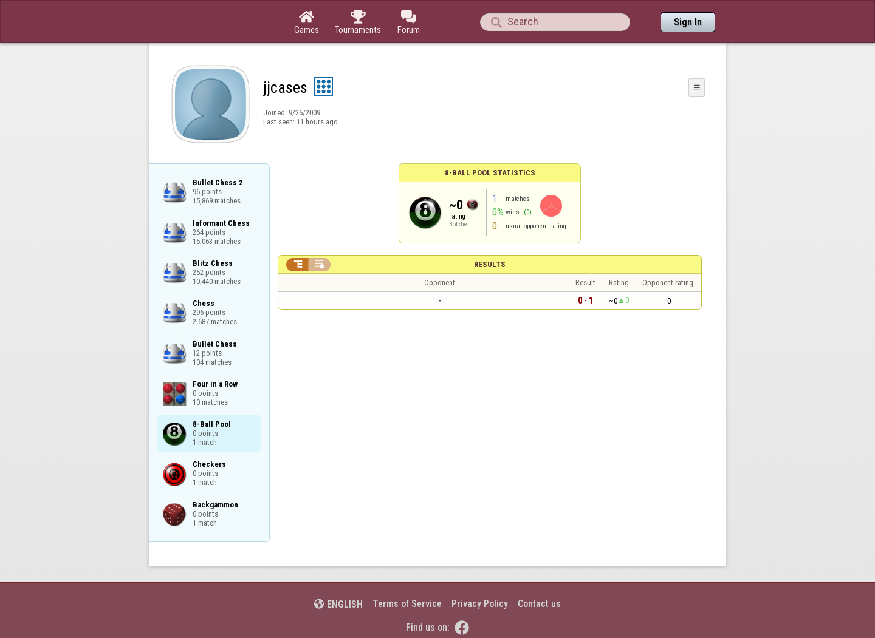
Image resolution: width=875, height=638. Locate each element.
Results (490, 264)
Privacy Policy (479, 603)
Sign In (688, 22)
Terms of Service (407, 603)
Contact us (539, 603)
